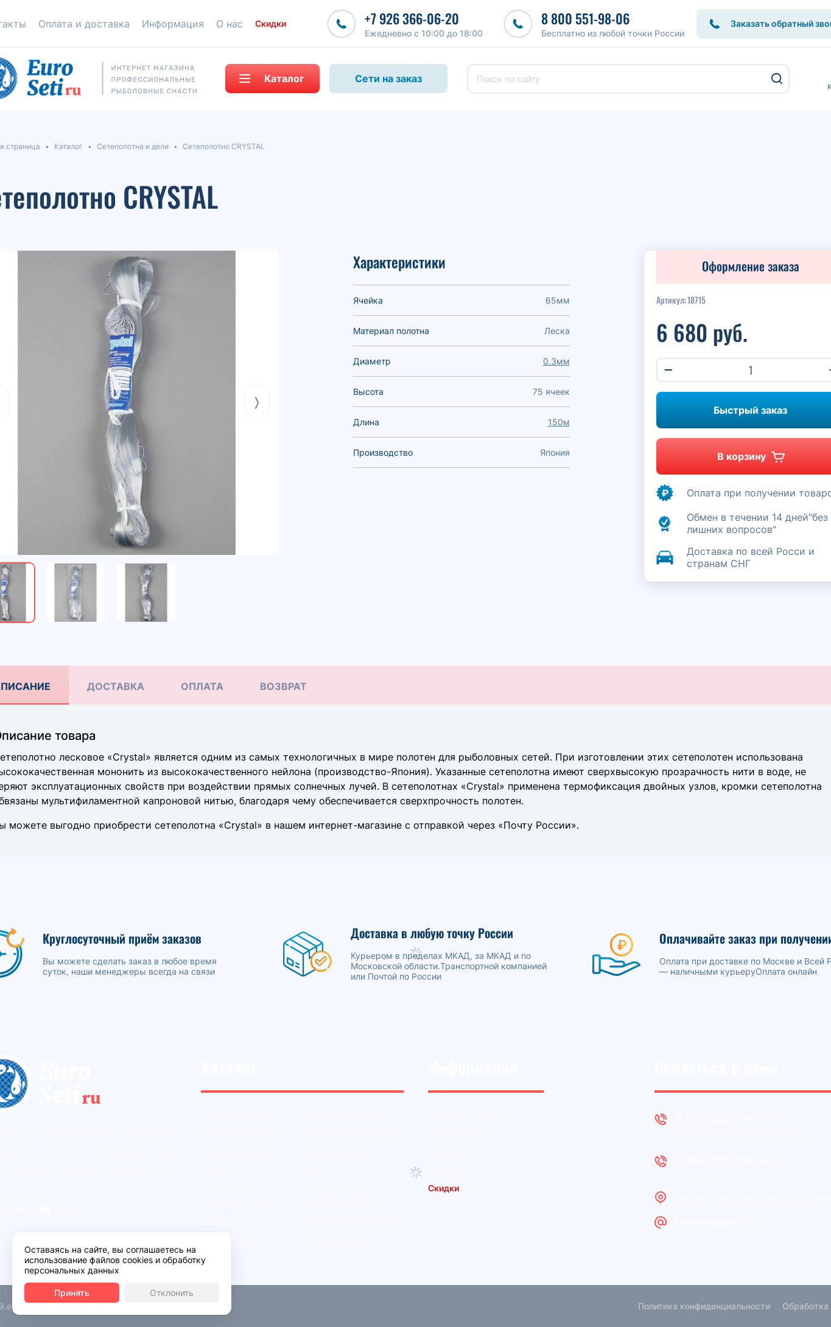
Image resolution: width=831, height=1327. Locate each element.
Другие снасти (232, 1240)
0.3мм (556, 361)
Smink (65, 1208)
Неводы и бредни (338, 1187)
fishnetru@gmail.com (716, 1222)
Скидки (270, 23)
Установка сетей (236, 1204)
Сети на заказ (388, 78)
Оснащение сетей (238, 1151)
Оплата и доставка (468, 1116)
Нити (312, 1169)
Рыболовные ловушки (348, 1134)
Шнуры (216, 1169)
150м (559, 422)
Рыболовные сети (238, 1116)
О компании (453, 1151)
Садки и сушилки (338, 1151)
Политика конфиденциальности (704, 1306)
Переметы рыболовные (352, 1222)
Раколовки (223, 1187)
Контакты (448, 1169)
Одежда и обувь (336, 1240)
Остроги (218, 1222)
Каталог (68, 146)
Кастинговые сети (239, 1134)
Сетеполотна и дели (133, 146)
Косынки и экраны (340, 1204)
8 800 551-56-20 (723, 1118)
